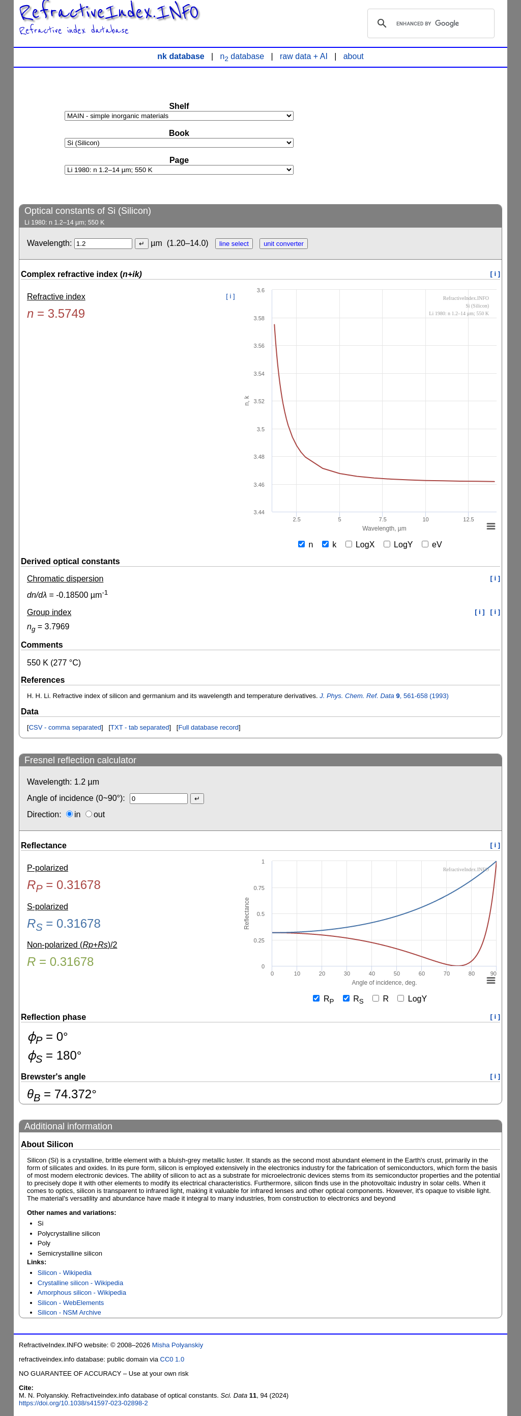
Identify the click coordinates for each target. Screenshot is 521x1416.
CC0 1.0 (172, 1359)
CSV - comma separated (65, 727)
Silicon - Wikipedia (65, 1272)
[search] (429, 23)
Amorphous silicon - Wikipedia (82, 1292)
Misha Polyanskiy (177, 1345)
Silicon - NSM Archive (69, 1312)
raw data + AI (304, 56)
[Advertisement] (426, 135)
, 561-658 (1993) (384, 696)
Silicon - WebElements (71, 1303)
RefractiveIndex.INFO (109, 12)
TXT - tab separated (139, 727)
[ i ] (495, 273)
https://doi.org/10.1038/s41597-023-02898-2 (83, 1403)
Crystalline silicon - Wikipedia (80, 1283)
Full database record (208, 727)
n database (242, 56)
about (353, 56)
